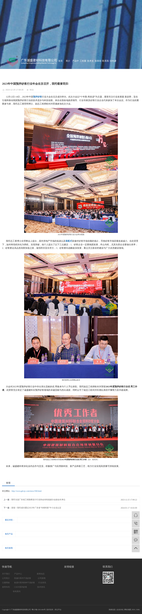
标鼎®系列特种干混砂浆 (24, 583)
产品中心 (75, 69)
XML (138, 610)
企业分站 (120, 610)
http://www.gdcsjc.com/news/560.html (26, 491)
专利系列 (16, 591)
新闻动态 (98, 69)
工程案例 (83, 69)
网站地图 (127, 610)
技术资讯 (41, 587)
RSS (133, 610)
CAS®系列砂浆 (21, 587)
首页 (60, 61)
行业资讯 (42, 583)
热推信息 (112, 610)
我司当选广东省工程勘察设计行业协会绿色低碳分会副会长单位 (38, 500)
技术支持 (90, 69)
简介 (68, 61)
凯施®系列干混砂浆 (22, 578)
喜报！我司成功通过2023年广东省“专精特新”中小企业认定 (36, 508)
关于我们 (6, 574)
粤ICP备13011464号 (39, 610)
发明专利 (6, 587)
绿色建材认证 (113, 69)
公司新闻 (42, 578)
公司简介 (6, 578)
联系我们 (105, 69)
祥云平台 (58, 610)
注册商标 (6, 583)
